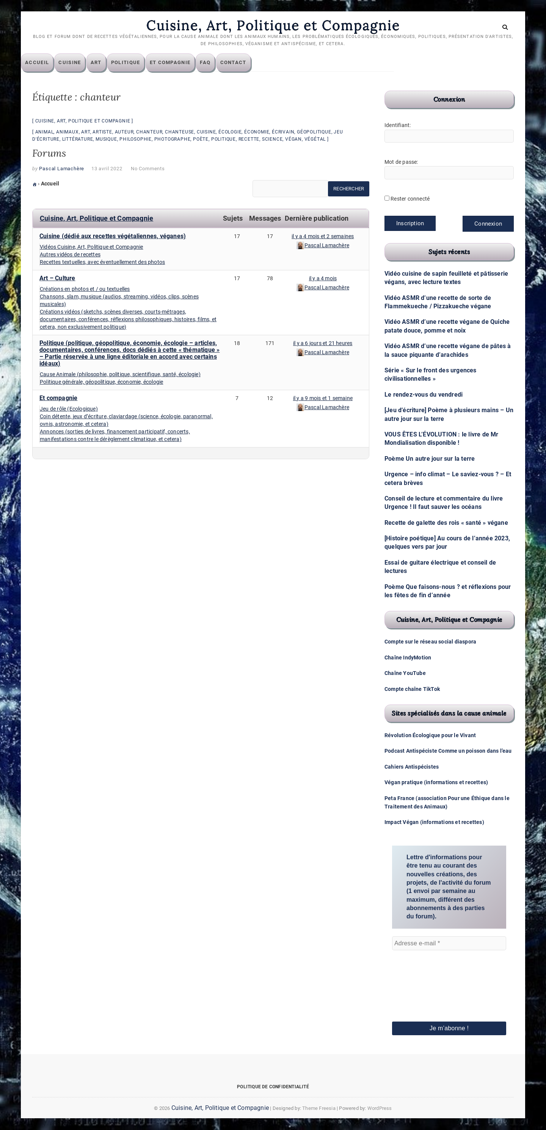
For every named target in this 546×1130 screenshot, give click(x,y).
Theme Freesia (319, 1108)
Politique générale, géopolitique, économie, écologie (101, 382)
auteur (124, 132)
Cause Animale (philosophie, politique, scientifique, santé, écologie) (120, 375)
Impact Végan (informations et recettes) (434, 822)
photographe (172, 139)
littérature (77, 139)
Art (107, 63)
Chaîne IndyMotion (407, 657)
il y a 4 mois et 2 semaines (323, 237)
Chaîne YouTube (405, 673)
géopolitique (314, 132)
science (272, 139)
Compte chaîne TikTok (412, 689)
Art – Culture (57, 278)
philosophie (135, 139)
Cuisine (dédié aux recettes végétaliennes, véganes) (112, 236)
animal (44, 132)
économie (256, 132)
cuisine (206, 132)
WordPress (379, 1108)
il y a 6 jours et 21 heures (322, 344)
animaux (67, 132)
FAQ (216, 63)
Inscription (410, 223)
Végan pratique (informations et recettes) (436, 783)
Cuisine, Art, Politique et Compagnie (273, 25)
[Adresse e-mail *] (449, 943)
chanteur (149, 132)
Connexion (488, 224)
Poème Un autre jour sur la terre (429, 458)
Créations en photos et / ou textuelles (85, 289)
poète (201, 139)
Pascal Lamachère (61, 169)
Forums (49, 153)
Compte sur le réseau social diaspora (430, 642)
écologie (230, 132)
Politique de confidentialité (273, 1086)
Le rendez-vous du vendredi (423, 394)
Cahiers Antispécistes (411, 767)
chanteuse (179, 132)
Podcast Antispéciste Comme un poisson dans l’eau (448, 751)
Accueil (48, 63)
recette (249, 139)
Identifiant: (397, 125)
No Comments (148, 169)
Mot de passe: (401, 162)
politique (223, 139)
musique (106, 139)
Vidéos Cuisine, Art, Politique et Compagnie (91, 247)
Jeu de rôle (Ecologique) (69, 409)
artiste (102, 132)
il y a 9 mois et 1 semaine (323, 399)
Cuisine (81, 63)
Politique (137, 63)
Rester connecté (410, 199)
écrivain (283, 132)
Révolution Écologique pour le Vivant (430, 736)
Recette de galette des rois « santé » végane (446, 522)
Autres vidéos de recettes (70, 255)
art (85, 132)
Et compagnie (181, 63)
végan (293, 139)
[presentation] (423, 975)
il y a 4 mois (323, 279)
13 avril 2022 (106, 169)
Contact (245, 63)
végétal (315, 139)
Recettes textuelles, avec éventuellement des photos (102, 262)
